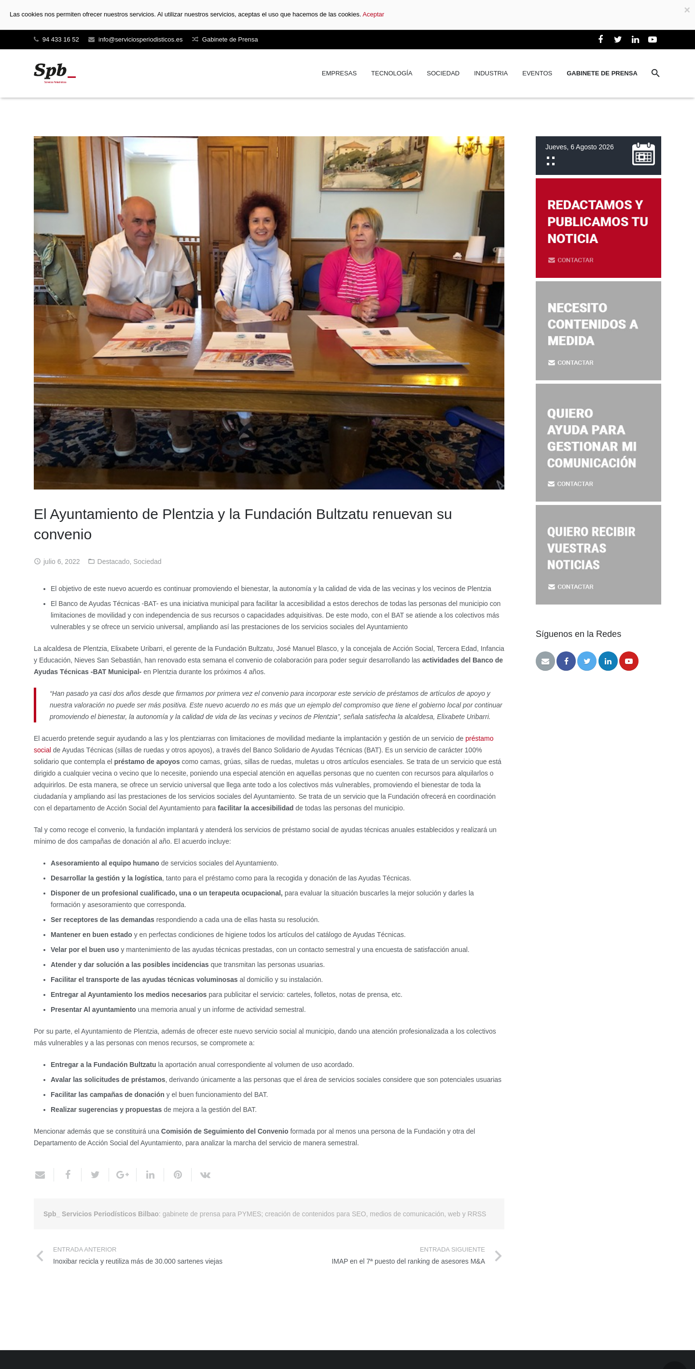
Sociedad (147, 561)
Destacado (113, 561)
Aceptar (373, 14)
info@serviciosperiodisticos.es (140, 39)
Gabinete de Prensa (230, 39)
